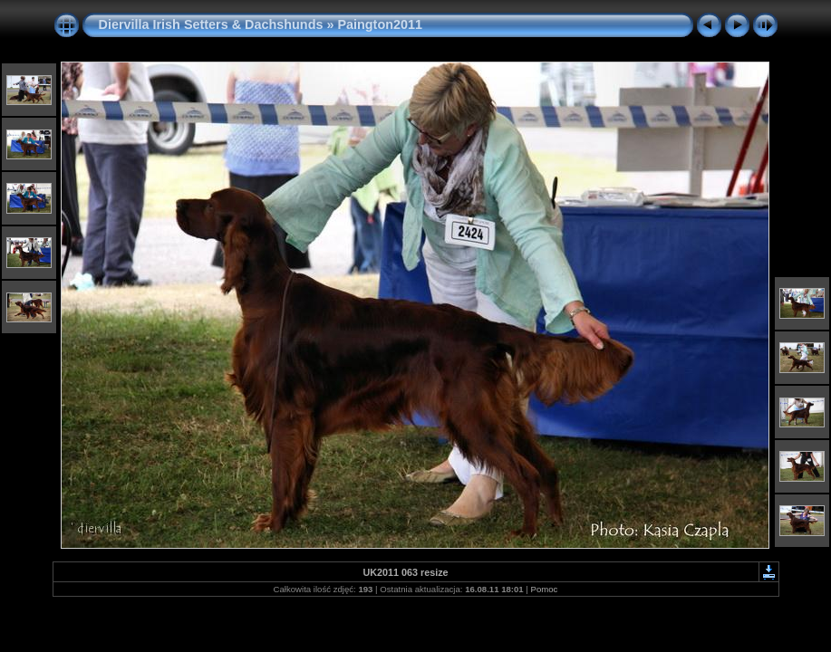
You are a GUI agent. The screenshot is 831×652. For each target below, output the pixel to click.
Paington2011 (379, 24)
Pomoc (544, 589)
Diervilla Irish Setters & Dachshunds (211, 24)
